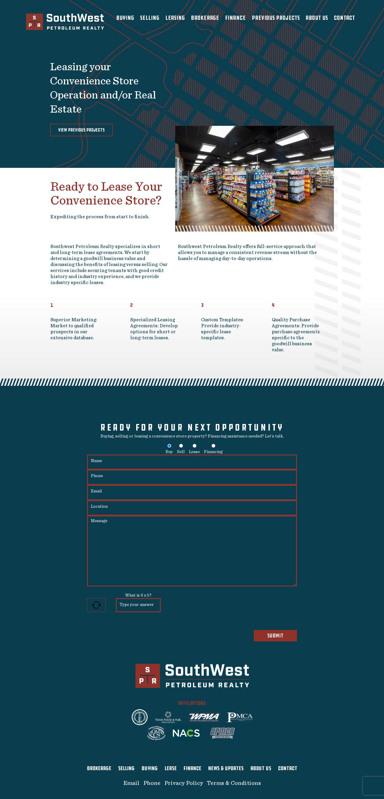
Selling (149, 18)
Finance (235, 18)
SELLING (126, 768)
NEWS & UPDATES (226, 768)
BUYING (150, 768)
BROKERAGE (99, 768)
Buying (125, 18)
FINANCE (192, 768)
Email (131, 783)
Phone (151, 783)
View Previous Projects (81, 130)
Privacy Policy (183, 783)
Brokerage (205, 18)
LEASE (171, 768)
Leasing (175, 18)
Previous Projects (276, 18)
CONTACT (287, 768)
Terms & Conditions (234, 783)
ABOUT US (260, 768)
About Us (317, 18)
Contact (344, 18)
